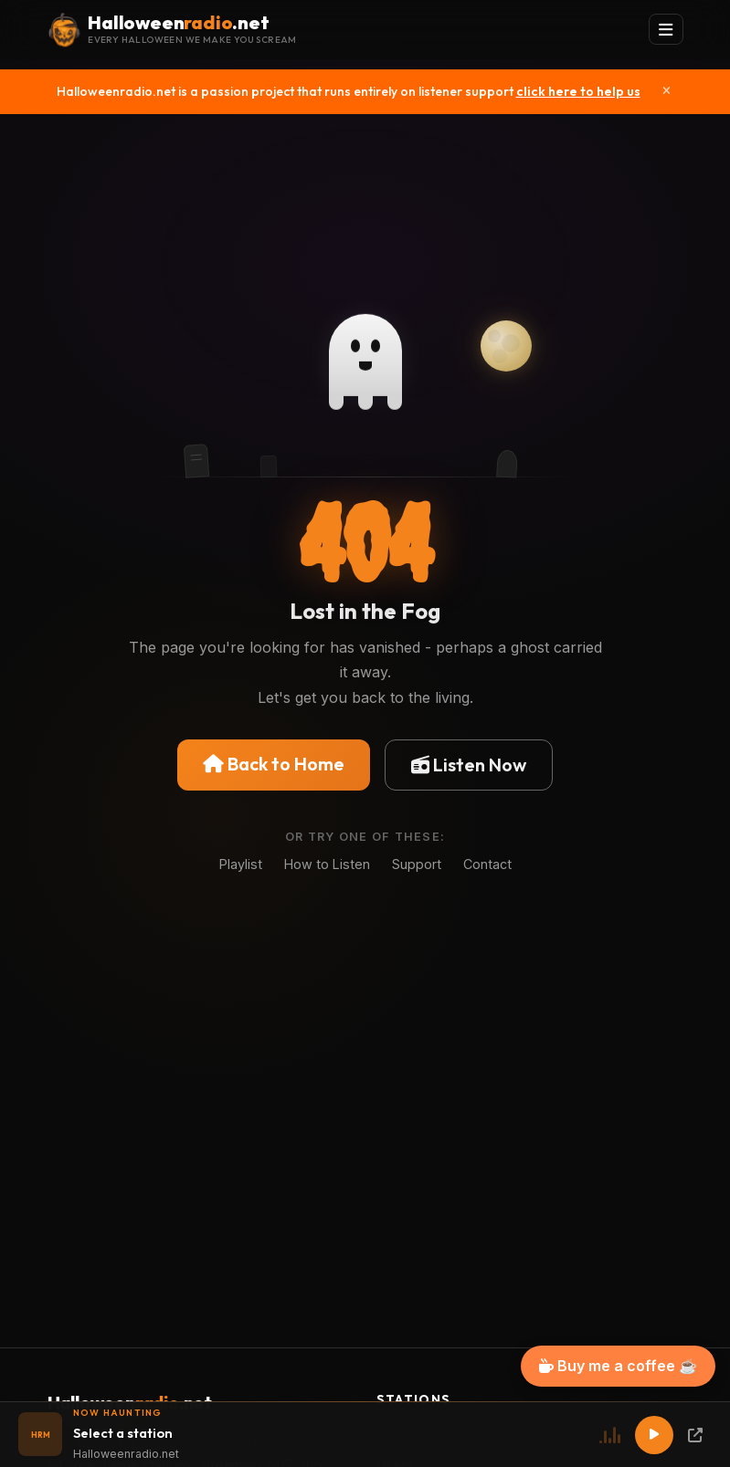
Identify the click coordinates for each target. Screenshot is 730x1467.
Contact (487, 864)
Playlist (240, 864)
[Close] (666, 91)
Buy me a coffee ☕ (618, 1366)
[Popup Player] (695, 1435)
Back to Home (273, 763)
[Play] (654, 1435)
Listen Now (468, 764)
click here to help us (578, 91)
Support (416, 864)
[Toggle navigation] (666, 30)
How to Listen (327, 864)
